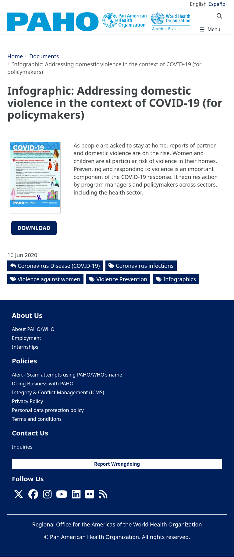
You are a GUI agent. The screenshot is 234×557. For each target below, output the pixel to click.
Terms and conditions (37, 419)
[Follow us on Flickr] (89, 496)
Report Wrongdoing (117, 464)
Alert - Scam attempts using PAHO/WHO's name (67, 374)
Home (15, 56)
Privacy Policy (27, 401)
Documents (44, 56)
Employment (26, 338)
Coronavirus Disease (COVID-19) (59, 265)
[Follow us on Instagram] (47, 496)
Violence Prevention (121, 279)
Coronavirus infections (145, 265)
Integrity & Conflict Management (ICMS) (58, 392)
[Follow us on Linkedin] (76, 496)
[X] (18, 496)
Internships (25, 347)
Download (34, 227)
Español (217, 4)
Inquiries (22, 446)
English (198, 4)
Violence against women (49, 279)
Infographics (179, 279)
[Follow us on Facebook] (33, 496)
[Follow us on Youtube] (61, 496)
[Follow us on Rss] (103, 496)
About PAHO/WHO (33, 329)
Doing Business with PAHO (42, 383)
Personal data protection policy (48, 410)
